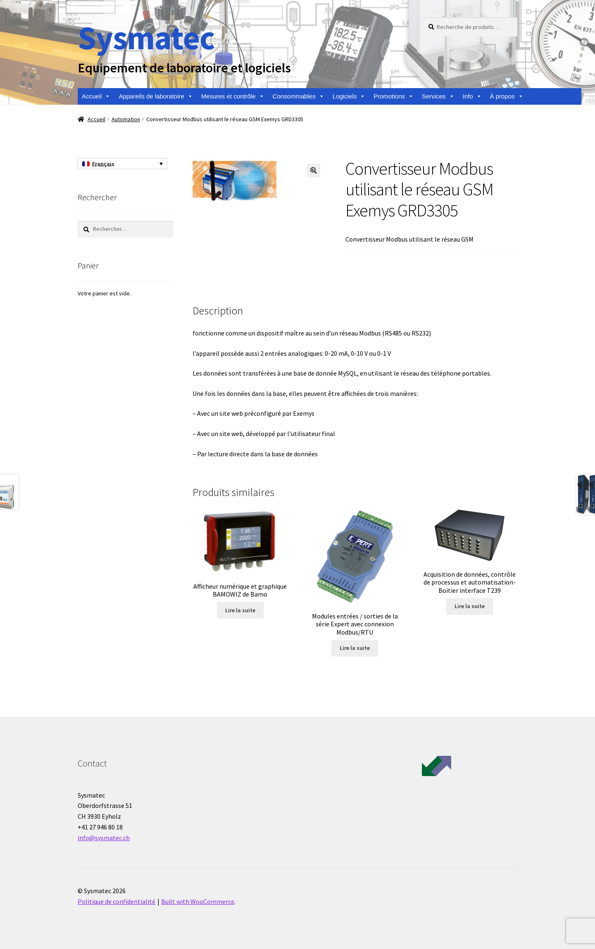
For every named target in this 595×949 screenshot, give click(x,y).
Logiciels (349, 96)
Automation (126, 119)
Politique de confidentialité (116, 901)
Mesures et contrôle (232, 96)
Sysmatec (146, 37)
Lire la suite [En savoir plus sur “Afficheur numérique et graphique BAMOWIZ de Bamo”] (240, 610)
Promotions (394, 96)
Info (472, 96)
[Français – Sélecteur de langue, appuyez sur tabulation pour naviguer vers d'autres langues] (122, 164)
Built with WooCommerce (197, 901)
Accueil (96, 96)
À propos (507, 96)
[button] (313, 170)
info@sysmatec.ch (104, 838)
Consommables (298, 96)
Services (438, 96)
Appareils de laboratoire (156, 96)
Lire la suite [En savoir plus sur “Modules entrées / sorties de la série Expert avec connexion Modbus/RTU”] (355, 648)
